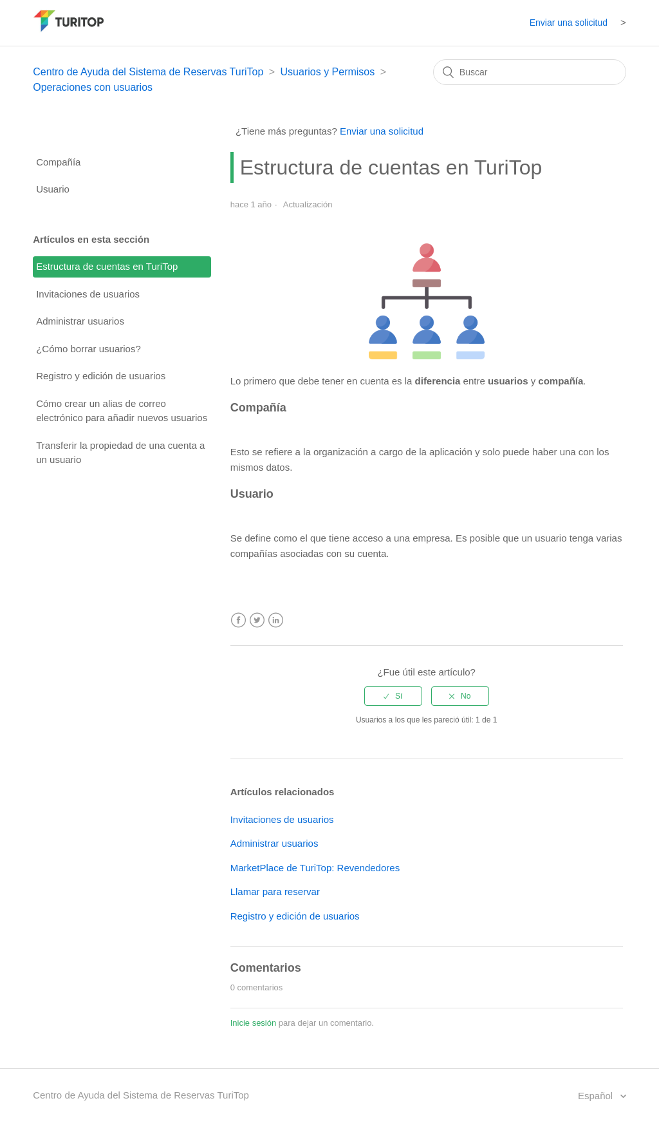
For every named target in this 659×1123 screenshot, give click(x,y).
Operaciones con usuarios (93, 87)
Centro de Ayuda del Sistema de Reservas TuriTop (148, 71)
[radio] (393, 696)
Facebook (238, 620)
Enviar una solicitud (569, 22)
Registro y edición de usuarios (100, 375)
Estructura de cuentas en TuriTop (107, 266)
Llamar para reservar (275, 891)
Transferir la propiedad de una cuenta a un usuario (120, 453)
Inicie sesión (253, 1023)
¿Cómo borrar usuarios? (88, 348)
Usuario (53, 189)
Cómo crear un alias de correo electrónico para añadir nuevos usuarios (121, 411)
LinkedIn (276, 620)
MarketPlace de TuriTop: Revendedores (315, 867)
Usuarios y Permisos (328, 71)
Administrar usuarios (80, 321)
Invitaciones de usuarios (88, 293)
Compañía (58, 161)
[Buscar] (529, 72)
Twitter (257, 620)
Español (596, 1095)
